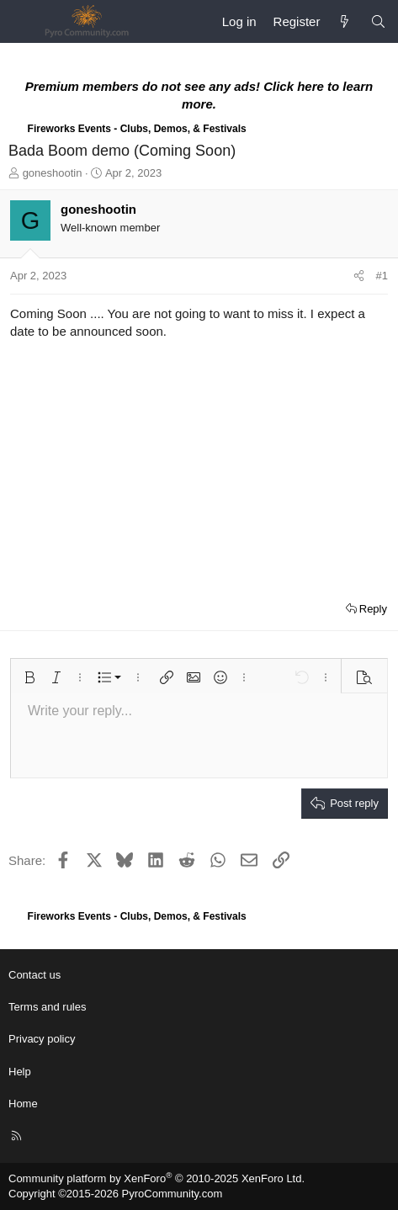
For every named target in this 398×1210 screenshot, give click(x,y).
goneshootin (52, 173)
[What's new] (344, 21)
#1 (382, 275)
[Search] (378, 21)
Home (23, 1103)
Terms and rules (47, 1006)
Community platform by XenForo (156, 1178)
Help (19, 1071)
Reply (373, 608)
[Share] (359, 276)
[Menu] (21, 22)
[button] (29, 677)
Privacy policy (41, 1038)
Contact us (34, 975)
